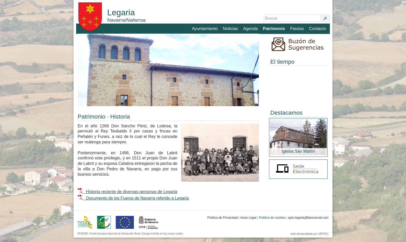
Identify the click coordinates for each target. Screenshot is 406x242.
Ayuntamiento (205, 27)
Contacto (317, 27)
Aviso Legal (248, 222)
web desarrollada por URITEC (310, 238)
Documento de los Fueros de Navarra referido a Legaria (133, 202)
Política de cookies (272, 222)
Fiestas (297, 27)
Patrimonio (274, 27)
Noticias (231, 27)
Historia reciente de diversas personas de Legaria (127, 196)
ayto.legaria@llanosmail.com (308, 222)
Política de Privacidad (222, 222)
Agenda (251, 27)
